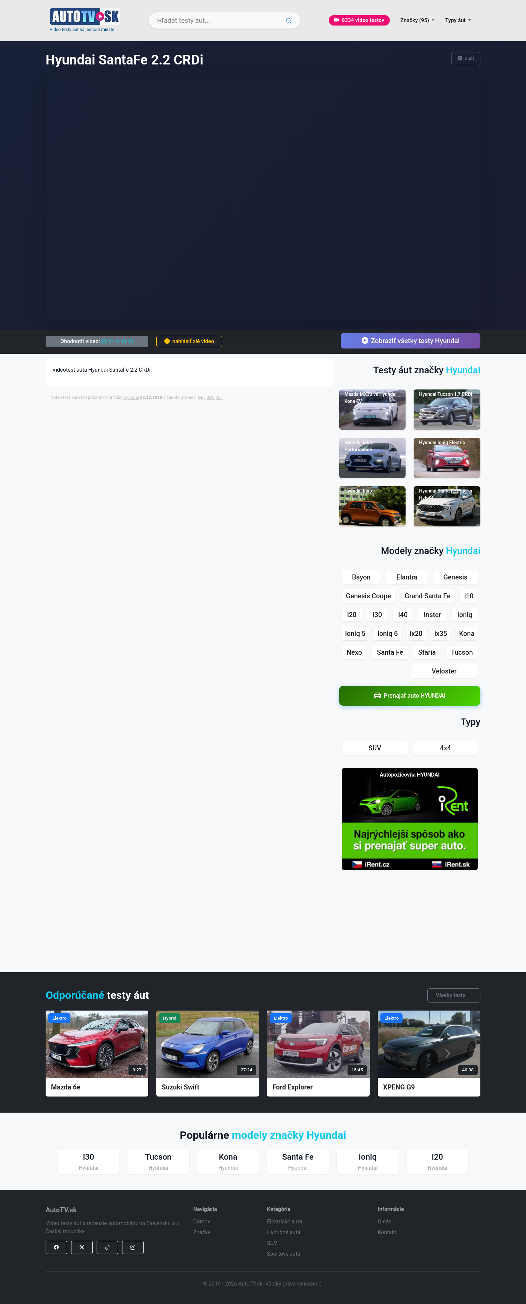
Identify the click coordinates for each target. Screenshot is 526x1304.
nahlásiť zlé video (189, 341)
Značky (201, 1232)
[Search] (224, 20)
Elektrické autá (284, 1221)
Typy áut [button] (456, 20)
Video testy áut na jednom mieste (82, 29)
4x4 (219, 397)
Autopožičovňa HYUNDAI (410, 775)
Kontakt (387, 1232)
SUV (211, 397)
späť (466, 58)
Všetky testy (454, 995)
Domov (201, 1221)
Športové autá (283, 1254)
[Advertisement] (213, 421)
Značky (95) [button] (415, 20)
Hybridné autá (283, 1232)
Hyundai (131, 397)
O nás (384, 1221)
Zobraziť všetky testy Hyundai (411, 341)
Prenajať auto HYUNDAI (409, 696)
